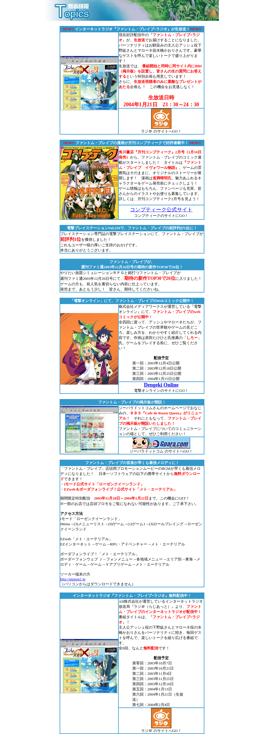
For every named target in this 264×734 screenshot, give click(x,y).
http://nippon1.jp (72, 579)
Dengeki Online (161, 385)
